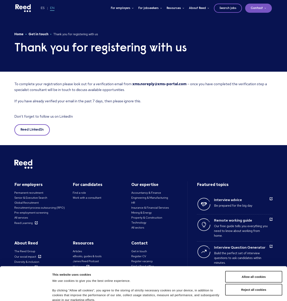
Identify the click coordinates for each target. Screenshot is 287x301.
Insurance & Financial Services (150, 207)
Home (19, 34)
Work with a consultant (87, 197)
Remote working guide (233, 220)
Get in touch (38, 34)
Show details (61, 293)
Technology (138, 222)
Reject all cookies (253, 258)
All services (21, 217)
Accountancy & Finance (146, 192)
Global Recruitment (26, 202)
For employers (120, 8)
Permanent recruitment (28, 192)
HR (133, 202)
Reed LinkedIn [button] (32, 130)
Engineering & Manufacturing (149, 197)
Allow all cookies (254, 245)
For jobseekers (148, 8)
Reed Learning (23, 223)
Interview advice (228, 199)
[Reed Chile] (23, 8)
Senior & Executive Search (30, 197)
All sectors (137, 227)
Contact (257, 8)
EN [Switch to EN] (52, 8)
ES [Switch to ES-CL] (43, 8)
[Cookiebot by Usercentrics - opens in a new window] (25, 293)
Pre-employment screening (31, 212)
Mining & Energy (141, 212)
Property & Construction (146, 217)
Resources (174, 8)
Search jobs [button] (227, 8)
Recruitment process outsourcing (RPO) (39, 207)
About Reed (197, 8)
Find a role (79, 192)
